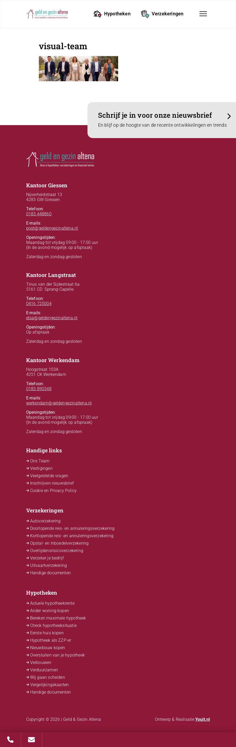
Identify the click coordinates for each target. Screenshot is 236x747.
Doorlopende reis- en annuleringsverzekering (72, 528)
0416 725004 (39, 303)
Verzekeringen (162, 14)
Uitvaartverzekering (48, 565)
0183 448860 (39, 213)
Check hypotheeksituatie (53, 625)
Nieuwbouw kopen (47, 647)
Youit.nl (202, 719)
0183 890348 (39, 388)
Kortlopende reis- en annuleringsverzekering (72, 535)
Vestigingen (41, 468)
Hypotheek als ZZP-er (50, 640)
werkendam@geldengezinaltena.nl (59, 403)
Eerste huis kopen (47, 632)
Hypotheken (112, 14)
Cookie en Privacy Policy (53, 490)
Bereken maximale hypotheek (58, 618)
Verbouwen (41, 662)
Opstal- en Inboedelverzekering (59, 543)
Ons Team (40, 460)
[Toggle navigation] (203, 13)
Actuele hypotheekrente (52, 603)
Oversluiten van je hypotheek (57, 655)
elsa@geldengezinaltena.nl (52, 317)
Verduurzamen (44, 669)
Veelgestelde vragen (49, 475)
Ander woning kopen (49, 610)
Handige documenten (50, 572)
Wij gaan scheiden (47, 677)
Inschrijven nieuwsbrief (52, 483)
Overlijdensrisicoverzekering (57, 550)
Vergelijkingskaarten (49, 684)
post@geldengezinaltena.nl (52, 228)
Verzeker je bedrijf (47, 558)
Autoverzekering (45, 520)
